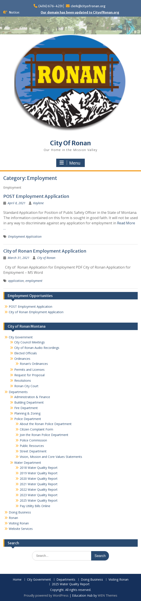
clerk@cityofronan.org (88, 6)
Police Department (27, 419)
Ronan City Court (26, 386)
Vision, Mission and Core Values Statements (51, 457)
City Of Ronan (70, 143)
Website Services (21, 529)
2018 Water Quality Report (39, 468)
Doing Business (20, 512)
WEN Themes (107, 595)
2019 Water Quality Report (39, 473)
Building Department (29, 402)
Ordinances (22, 359)
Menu (70, 162)
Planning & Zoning (27, 413)
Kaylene (38, 203)
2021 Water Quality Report (39, 484)
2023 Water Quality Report (39, 495)
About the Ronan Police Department (46, 424)
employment (33, 281)
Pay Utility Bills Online (35, 506)
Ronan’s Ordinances (34, 364)
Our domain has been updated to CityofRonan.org (80, 12)
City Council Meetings (29, 342)
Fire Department (26, 408)
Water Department (27, 462)
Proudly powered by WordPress (46, 595)
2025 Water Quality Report (39, 500)
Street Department (33, 451)
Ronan (13, 518)
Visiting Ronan (19, 523)
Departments (18, 392)
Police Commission (33, 440)
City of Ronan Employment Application (44, 251)
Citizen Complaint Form (36, 429)
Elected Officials (25, 353)
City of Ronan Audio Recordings (36, 348)
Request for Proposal (29, 375)
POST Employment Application (36, 196)
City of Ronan (46, 258)
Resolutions (22, 380)
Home (17, 579)
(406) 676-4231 (50, 6)
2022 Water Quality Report (39, 489)
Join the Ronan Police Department (44, 435)
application (16, 281)
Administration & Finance (32, 397)
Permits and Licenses (29, 369)
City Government (21, 337)
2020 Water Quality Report (39, 478)
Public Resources (32, 446)
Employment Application (25, 236)
